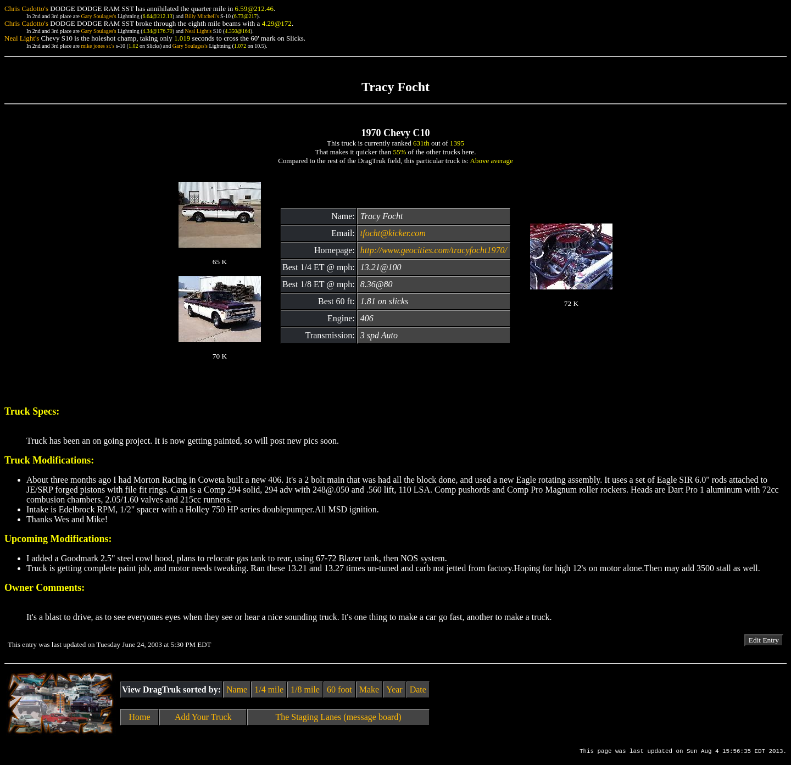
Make (369, 689)
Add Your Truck (203, 717)
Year (394, 689)
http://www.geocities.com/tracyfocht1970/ (433, 250)
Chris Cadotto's (26, 8)
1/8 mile (305, 689)
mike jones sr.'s (97, 46)
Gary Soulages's (98, 16)
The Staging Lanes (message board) (338, 717)
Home (140, 717)
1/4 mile (268, 689)
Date (418, 689)
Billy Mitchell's (202, 16)
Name (236, 689)
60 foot (339, 689)
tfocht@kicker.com (393, 233)
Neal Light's (198, 31)
